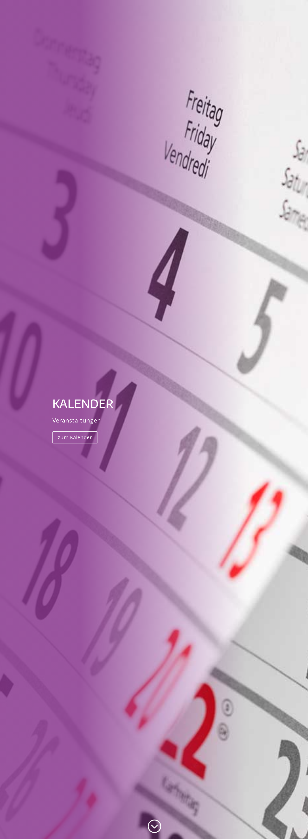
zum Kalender (75, 437)
